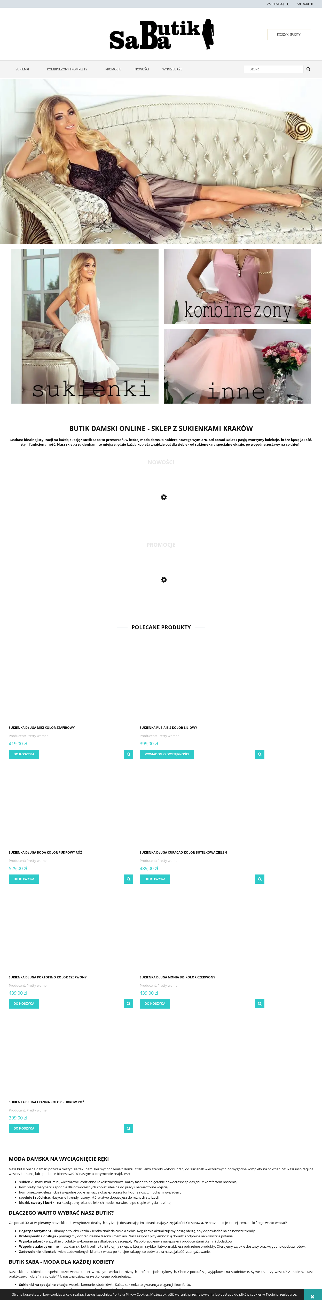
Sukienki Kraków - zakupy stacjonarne (282, 1239)
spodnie (25, 947)
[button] (75, 754)
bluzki (24, 953)
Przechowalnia (81, 1245)
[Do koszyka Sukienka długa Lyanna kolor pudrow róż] (180, 879)
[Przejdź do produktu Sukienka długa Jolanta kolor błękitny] (45, 521)
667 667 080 (266, 1270)
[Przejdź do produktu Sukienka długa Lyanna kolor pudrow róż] (200, 808)
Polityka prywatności (208, 1232)
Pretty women (39, 735)
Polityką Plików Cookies (131, 1294)
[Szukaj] (308, 69)
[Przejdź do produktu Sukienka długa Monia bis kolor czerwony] (122, 808)
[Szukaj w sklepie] (274, 69)
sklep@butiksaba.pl (270, 1275)
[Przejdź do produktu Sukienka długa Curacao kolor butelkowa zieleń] (277, 683)
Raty (195, 1239)
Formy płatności (143, 1232)
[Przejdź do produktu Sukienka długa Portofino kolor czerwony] (45, 808)
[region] (161, 161)
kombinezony (30, 942)
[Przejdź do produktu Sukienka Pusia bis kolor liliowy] (122, 683)
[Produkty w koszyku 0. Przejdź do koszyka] (289, 34)
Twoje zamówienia (83, 1232)
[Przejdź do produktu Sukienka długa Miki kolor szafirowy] (45, 683)
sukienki (26, 932)
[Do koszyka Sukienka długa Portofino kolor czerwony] (25, 879)
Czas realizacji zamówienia (151, 1245)
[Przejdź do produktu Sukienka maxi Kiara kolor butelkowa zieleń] (45, 604)
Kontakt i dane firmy (268, 1232)
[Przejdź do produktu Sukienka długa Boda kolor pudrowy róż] (200, 683)
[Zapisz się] (227, 1168)
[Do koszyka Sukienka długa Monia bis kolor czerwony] (103, 879)
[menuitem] (24, 69)
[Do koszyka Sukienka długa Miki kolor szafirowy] (25, 754)
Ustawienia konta (83, 1239)
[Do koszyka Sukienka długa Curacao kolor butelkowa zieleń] (257, 754)
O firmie (259, 1245)
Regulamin (17, 1232)
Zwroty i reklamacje (24, 1239)
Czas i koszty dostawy (147, 1239)
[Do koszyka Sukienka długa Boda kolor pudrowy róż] (180, 754)
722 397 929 (262, 1265)
